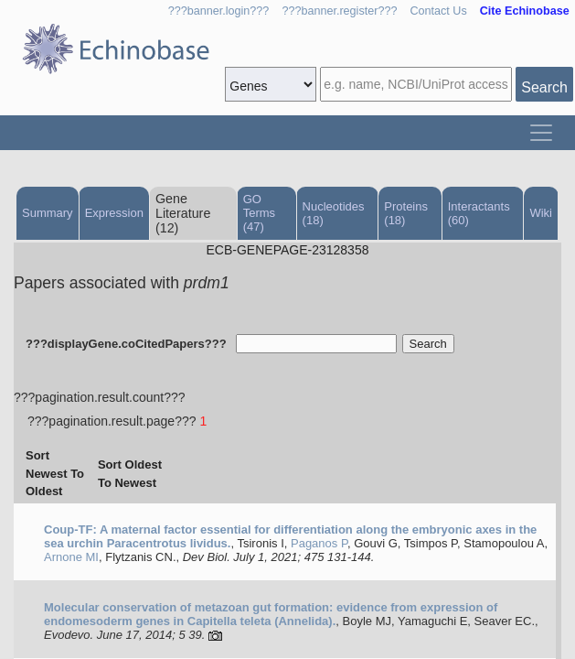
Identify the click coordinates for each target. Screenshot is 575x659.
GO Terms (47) (259, 212)
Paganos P (319, 543)
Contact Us (438, 11)
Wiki (540, 213)
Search (544, 87)
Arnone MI (71, 557)
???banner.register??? (339, 11)
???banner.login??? (219, 11)
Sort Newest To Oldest (55, 473)
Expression (114, 213)
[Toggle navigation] (541, 132)
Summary (47, 213)
